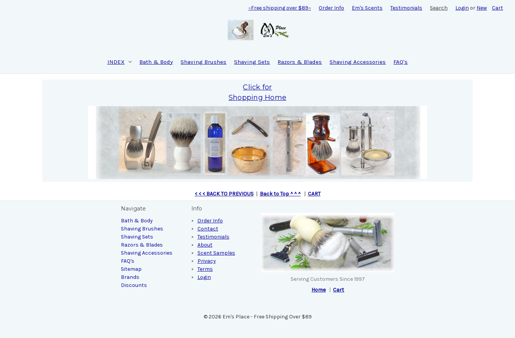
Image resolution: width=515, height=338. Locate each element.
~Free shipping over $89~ (279, 8)
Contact (207, 228)
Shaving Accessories (357, 61)
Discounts (134, 285)
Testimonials (406, 8)
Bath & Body (156, 61)
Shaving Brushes (203, 61)
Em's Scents (367, 8)
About (204, 245)
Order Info (331, 8)
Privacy (206, 261)
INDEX (119, 61)
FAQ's (400, 61)
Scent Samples (216, 253)
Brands (130, 277)
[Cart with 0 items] (497, 8)
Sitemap (131, 269)
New (482, 8)
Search (439, 8)
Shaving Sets (252, 61)
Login (462, 8)
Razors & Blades (300, 61)
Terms (205, 269)
